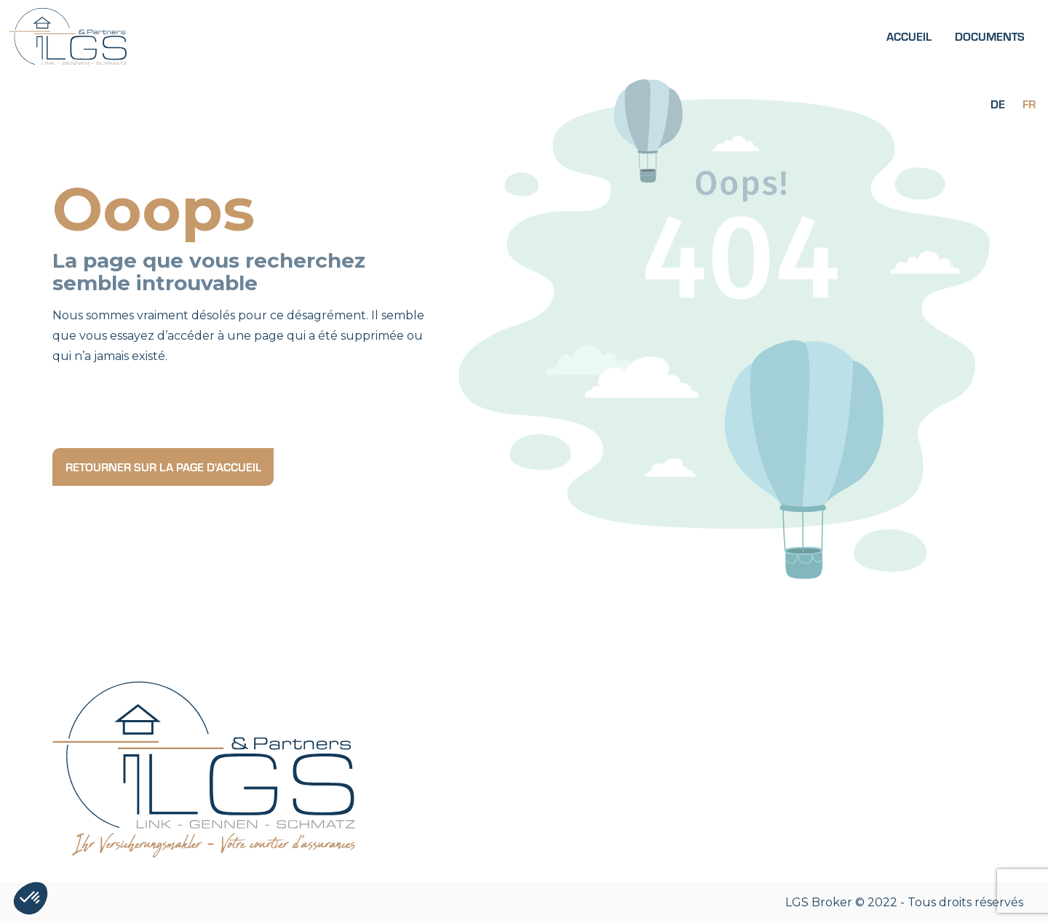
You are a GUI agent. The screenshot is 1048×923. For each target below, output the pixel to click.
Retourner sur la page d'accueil (163, 466)
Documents (990, 36)
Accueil (909, 36)
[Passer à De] (998, 103)
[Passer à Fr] (1029, 103)
